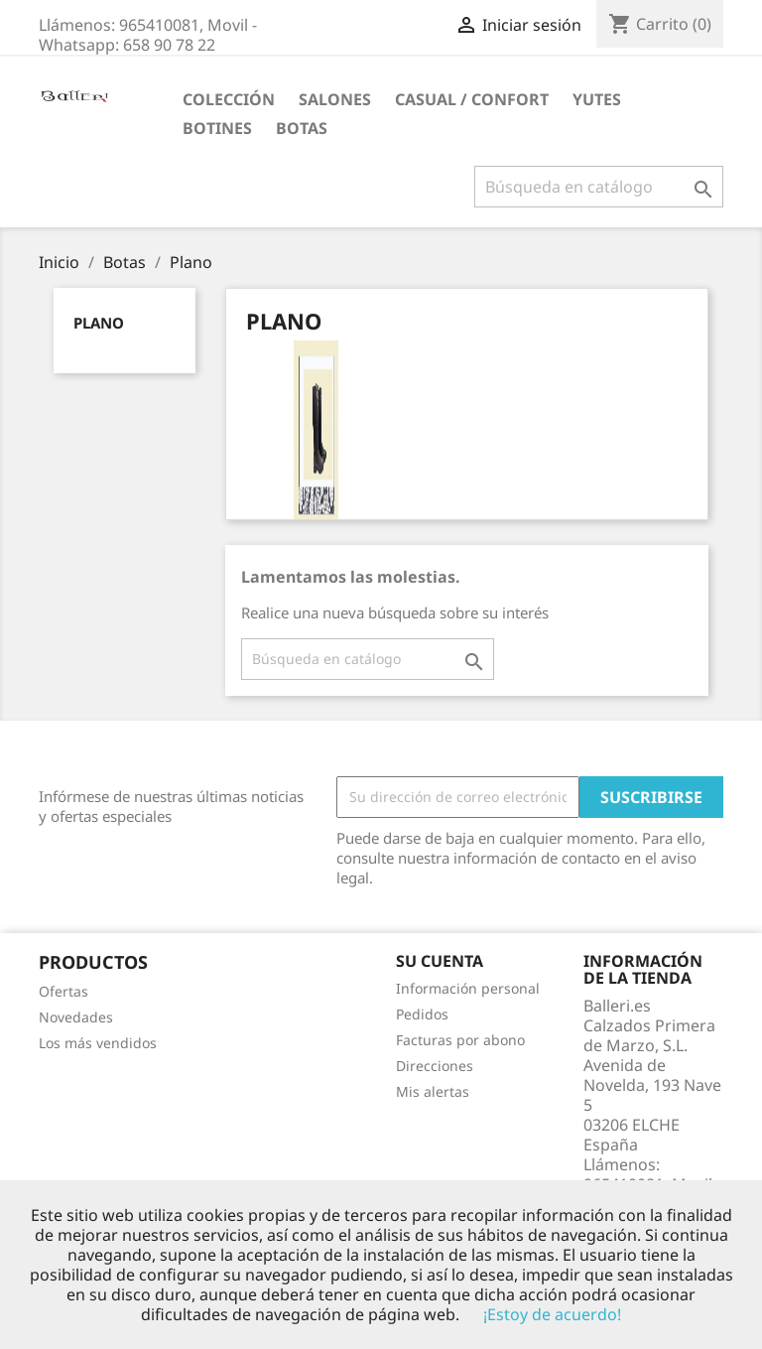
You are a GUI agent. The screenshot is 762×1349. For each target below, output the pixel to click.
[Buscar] (598, 186)
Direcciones (434, 1065)
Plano (98, 323)
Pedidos (422, 1014)
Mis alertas (432, 1091)
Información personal (468, 988)
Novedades (76, 1017)
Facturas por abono (460, 1039)
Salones (335, 99)
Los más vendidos (98, 1042)
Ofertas (63, 991)
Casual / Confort (472, 99)
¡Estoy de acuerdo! (552, 1314)
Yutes (596, 99)
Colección (229, 99)
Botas (301, 128)
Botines (217, 128)
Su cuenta (439, 961)
